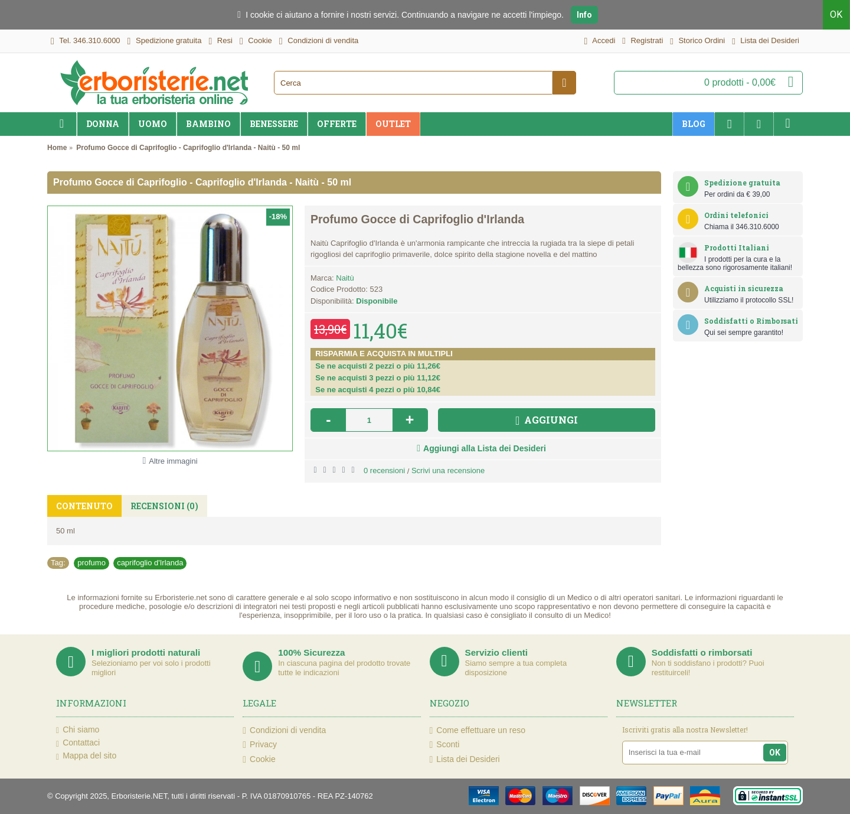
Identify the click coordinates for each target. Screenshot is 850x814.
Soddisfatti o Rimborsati (751, 320)
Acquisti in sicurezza (743, 288)
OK (837, 14)
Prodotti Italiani (736, 247)
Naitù (345, 277)
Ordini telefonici (736, 215)
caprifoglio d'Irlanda (150, 562)
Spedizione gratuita (742, 182)
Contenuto (84, 506)
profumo (91, 562)
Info (584, 14)
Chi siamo (77, 730)
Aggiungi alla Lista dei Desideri (484, 448)
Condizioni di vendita (284, 730)
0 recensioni (384, 470)
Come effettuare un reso (478, 730)
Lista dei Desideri (465, 759)
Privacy (260, 745)
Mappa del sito (86, 756)
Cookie (259, 759)
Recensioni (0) (164, 506)
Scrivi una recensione (448, 470)
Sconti (445, 745)
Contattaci (78, 743)
